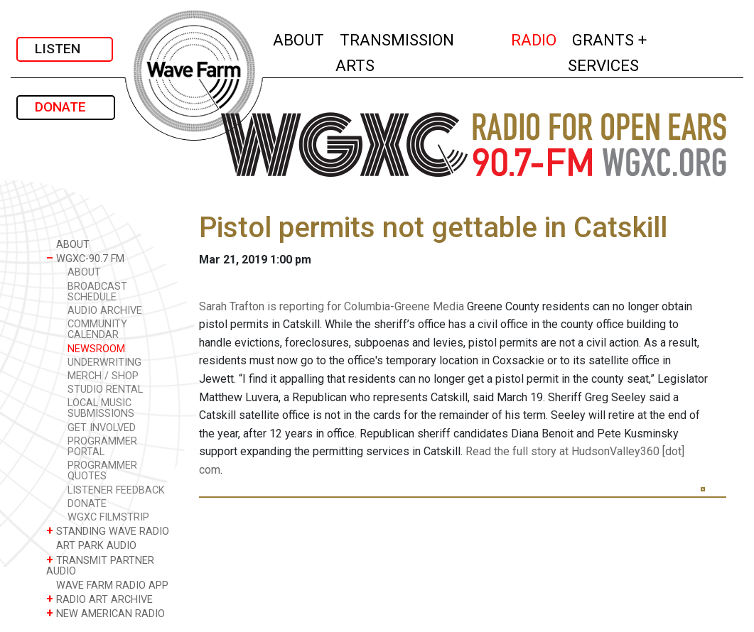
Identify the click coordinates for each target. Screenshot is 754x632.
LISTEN (65, 48)
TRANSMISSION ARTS (394, 53)
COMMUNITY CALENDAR (97, 329)
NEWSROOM (96, 349)
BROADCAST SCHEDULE (97, 291)
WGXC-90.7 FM (85, 258)
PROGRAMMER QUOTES (102, 470)
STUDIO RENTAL (105, 389)
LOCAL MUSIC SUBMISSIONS (101, 408)
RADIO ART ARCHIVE (99, 599)
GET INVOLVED (102, 428)
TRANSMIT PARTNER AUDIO (100, 565)
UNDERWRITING (104, 362)
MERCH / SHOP (103, 376)
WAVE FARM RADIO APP (107, 585)
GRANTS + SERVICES (634, 53)
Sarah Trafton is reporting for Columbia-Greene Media (331, 306)
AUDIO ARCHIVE (105, 311)
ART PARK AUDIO (91, 545)
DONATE (66, 107)
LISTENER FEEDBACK (116, 490)
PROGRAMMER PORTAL (102, 446)
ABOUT (299, 38)
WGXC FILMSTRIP (108, 517)
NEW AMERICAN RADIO (105, 613)
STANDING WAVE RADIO (107, 531)
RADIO (534, 38)
